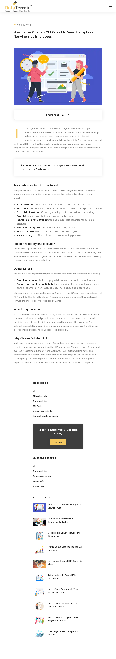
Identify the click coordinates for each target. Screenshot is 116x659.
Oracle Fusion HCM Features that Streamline (64, 535)
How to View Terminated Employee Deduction (60, 521)
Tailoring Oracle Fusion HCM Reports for (62, 577)
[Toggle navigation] (110, 6)
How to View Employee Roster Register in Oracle (63, 620)
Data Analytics (40, 402)
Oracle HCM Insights (42, 412)
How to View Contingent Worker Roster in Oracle (64, 591)
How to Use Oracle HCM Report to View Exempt (65, 507)
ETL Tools (37, 407)
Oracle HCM (38, 487)
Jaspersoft (38, 482)
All (34, 392)
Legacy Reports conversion (46, 417)
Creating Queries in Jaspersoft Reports (63, 634)
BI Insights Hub (40, 397)
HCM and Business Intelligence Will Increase (65, 549)
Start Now (58, 443)
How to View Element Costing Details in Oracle (62, 605)
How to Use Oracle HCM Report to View (65, 563)
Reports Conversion (42, 477)
